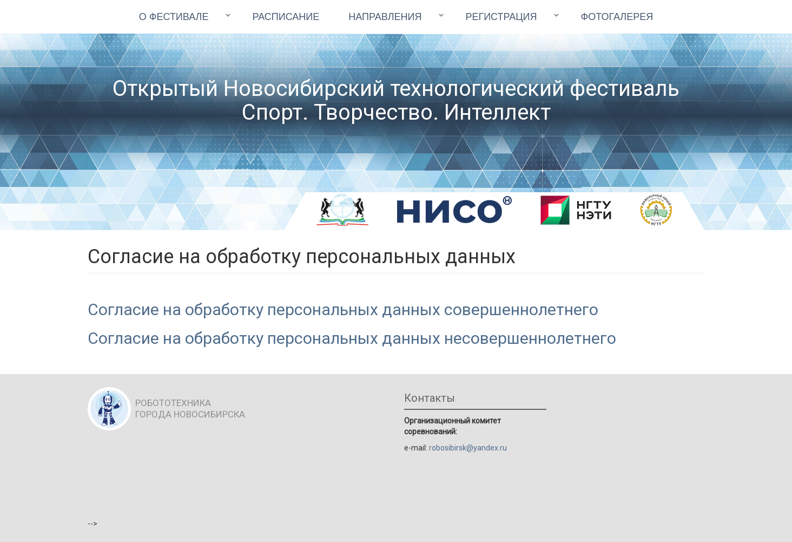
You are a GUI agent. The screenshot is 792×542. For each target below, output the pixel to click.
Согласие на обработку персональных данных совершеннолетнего (343, 309)
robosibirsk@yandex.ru (468, 447)
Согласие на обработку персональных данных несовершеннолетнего (352, 338)
